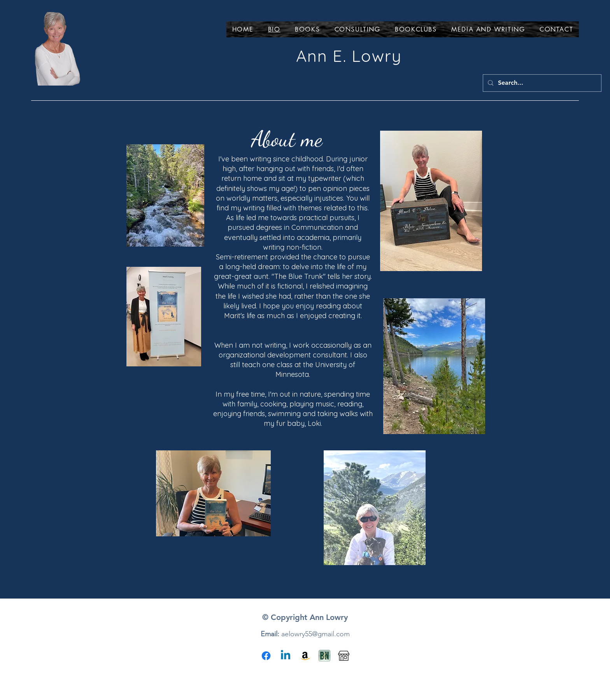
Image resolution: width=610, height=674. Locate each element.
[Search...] (541, 83)
